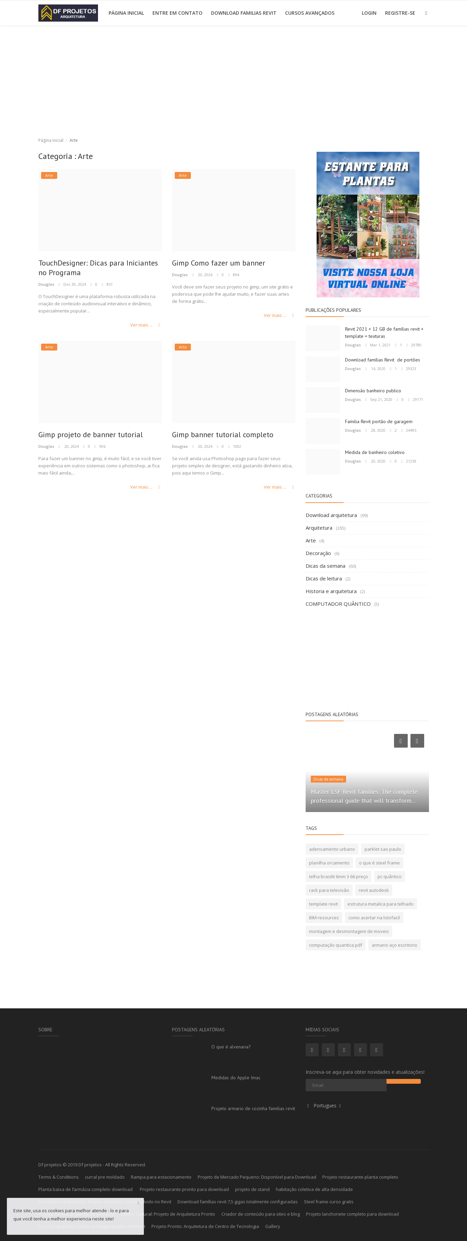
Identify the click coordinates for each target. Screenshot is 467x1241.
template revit (323, 904)
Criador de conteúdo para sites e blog (260, 1214)
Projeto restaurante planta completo (360, 1177)
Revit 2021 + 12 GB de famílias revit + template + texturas (384, 332)
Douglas (46, 284)
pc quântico (390, 876)
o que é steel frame (379, 863)
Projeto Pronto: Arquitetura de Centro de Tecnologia (205, 1226)
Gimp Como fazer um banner (220, 263)
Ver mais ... (146, 325)
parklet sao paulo (383, 849)
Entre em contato (177, 13)
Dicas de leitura (324, 578)
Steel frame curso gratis (329, 1202)
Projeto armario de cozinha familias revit (253, 1108)
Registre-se (400, 13)
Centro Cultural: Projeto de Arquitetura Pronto (168, 1214)
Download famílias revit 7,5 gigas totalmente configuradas (237, 1202)
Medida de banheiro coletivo (375, 452)
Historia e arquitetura (331, 591)
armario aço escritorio (394, 945)
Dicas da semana (325, 565)
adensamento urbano (332, 849)
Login (369, 13)
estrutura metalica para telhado (380, 904)
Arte (311, 540)
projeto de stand (252, 1189)
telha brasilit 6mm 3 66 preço (338, 876)
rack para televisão (329, 890)
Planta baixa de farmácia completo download (86, 1189)
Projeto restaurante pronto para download (184, 1189)
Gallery (272, 1226)
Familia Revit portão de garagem (379, 421)
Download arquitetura (331, 515)
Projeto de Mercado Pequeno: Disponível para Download (257, 1177)
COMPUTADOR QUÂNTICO (338, 603)
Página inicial (126, 13)
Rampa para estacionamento (161, 1177)
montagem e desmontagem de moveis (349, 931)
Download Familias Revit (243, 13)
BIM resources (324, 917)
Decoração (318, 553)
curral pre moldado (105, 1177)
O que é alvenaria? (231, 1047)
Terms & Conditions (58, 1177)
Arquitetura (319, 527)
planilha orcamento (329, 863)
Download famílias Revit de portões (382, 360)
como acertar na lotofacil (374, 917)
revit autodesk (374, 890)
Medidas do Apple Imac (235, 1077)
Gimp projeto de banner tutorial (91, 435)
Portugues (324, 1105)
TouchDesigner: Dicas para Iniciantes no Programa (98, 268)
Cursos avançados (309, 13)
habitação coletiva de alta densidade (314, 1189)
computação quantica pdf (335, 945)
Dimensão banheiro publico (373, 391)
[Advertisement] (233, 77)
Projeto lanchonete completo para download (352, 1214)
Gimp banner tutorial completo (223, 435)
